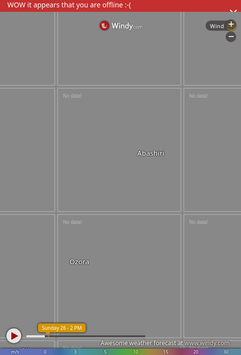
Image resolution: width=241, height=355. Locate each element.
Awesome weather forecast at (165, 343)
